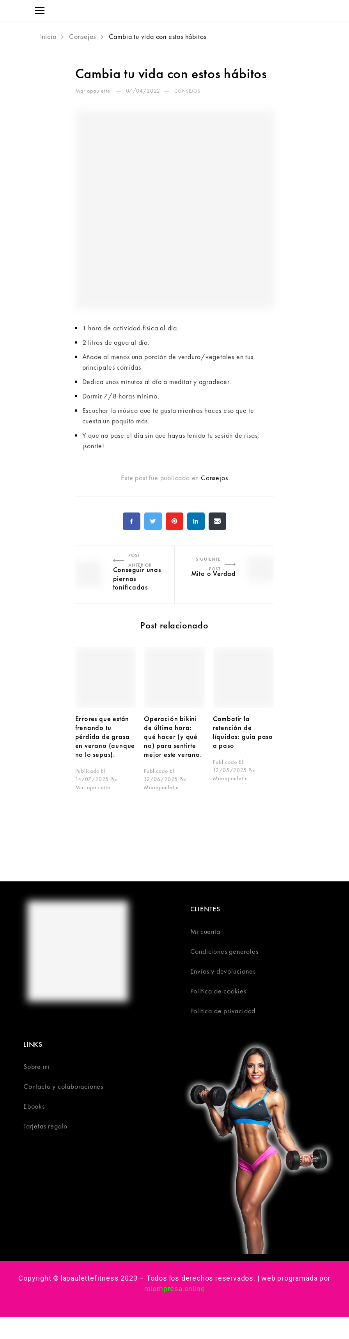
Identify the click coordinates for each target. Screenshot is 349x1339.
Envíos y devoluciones (223, 971)
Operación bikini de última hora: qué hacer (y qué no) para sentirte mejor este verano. (174, 736)
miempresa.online (174, 1289)
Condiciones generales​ (224, 951)
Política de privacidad (223, 1010)
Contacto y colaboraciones (63, 1086)
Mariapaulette (93, 90)
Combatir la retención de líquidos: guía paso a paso (243, 732)
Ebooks (34, 1106)
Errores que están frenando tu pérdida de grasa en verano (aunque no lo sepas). (105, 736)
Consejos (82, 36)
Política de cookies (218, 990)
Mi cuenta (205, 931)
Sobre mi (36, 1066)
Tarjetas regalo (45, 1125)
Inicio (49, 36)
